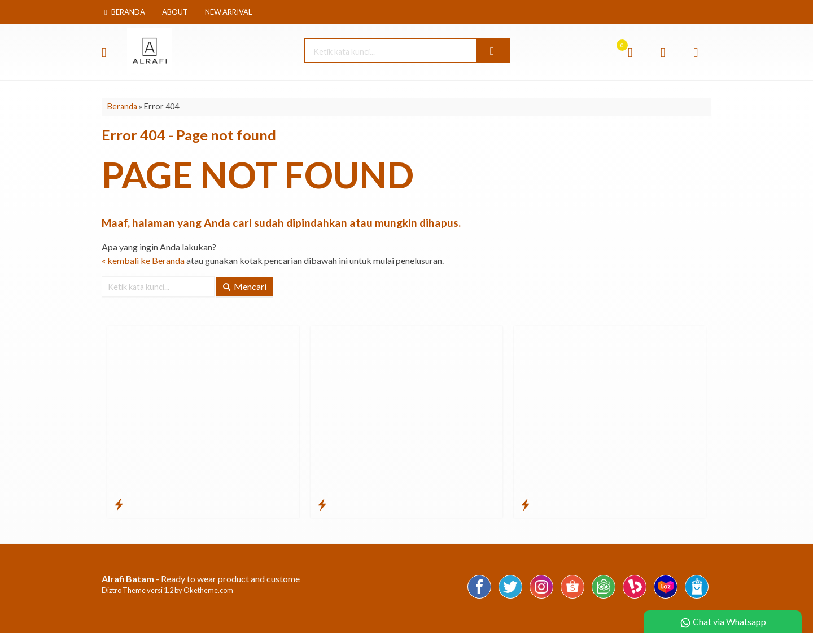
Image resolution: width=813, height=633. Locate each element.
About (175, 11)
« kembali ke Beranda (143, 260)
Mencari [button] (244, 286)
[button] (492, 50)
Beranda (124, 11)
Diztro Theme (124, 590)
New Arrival (228, 11)
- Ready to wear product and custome (201, 578)
